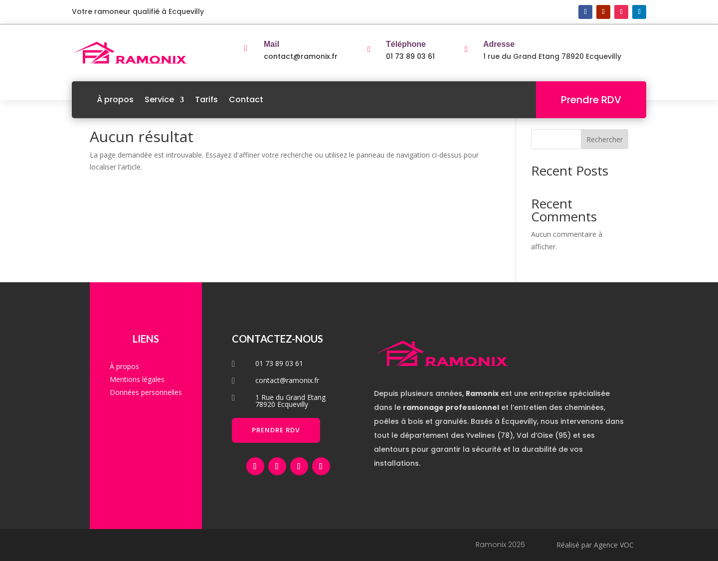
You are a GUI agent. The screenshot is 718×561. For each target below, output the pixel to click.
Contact (246, 99)
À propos (115, 99)
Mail (271, 44)
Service (159, 99)
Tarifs (206, 99)
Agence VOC (614, 545)
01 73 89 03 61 (410, 56)
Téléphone (406, 44)
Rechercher (604, 139)
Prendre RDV (591, 100)
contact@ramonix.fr (301, 56)
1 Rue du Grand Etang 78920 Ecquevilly (290, 400)
